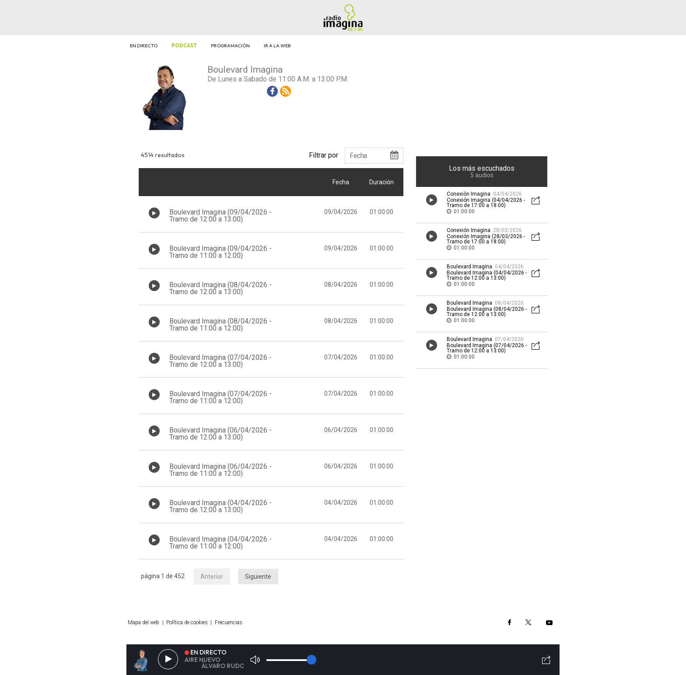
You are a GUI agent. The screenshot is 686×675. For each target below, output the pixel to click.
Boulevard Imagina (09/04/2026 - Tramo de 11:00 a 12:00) (220, 252)
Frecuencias (228, 622)
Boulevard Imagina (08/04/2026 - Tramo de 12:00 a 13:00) (220, 288)
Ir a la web (277, 45)
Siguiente (258, 576)
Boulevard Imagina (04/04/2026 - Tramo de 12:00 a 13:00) (220, 506)
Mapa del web (143, 622)
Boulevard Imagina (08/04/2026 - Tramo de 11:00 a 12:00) (220, 324)
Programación (230, 45)
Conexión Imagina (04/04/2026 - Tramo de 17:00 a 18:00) (486, 202)
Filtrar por (323, 155)
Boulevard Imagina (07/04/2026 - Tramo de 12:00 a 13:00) (220, 361)
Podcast (184, 45)
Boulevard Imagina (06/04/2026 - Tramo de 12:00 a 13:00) (220, 433)
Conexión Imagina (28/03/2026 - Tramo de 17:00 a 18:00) (486, 239)
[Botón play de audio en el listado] (154, 212)
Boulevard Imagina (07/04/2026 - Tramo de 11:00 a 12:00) (220, 397)
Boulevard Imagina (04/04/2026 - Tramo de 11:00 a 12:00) (220, 542)
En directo (144, 45)
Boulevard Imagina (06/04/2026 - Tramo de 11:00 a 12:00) (220, 470)
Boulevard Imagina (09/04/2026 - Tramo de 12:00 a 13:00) (220, 215)
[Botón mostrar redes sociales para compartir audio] (536, 201)
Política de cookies (187, 622)
